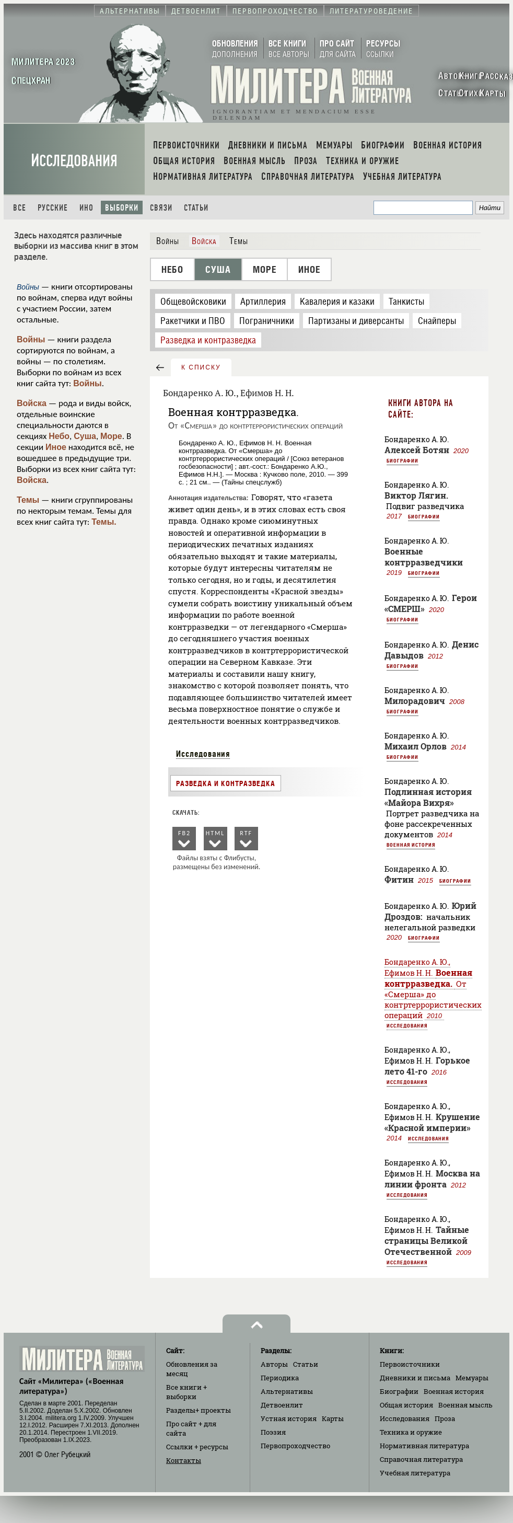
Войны (31, 339)
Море (111, 436)
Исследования (74, 160)
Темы (28, 499)
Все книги (186, 1391)
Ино (86, 207)
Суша (85, 436)
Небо (59, 436)
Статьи (196, 207)
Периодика (280, 1377)
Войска (31, 403)
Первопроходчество (295, 1445)
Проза (445, 1418)
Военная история (411, 844)
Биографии (402, 460)
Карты (333, 1418)
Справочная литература (421, 1459)
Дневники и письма (415, 1377)
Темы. (103, 521)
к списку (201, 367)
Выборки (121, 207)
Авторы (274, 1364)
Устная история (289, 1418)
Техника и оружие (411, 1432)
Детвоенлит (282, 1405)
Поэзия (273, 1432)
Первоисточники (410, 1364)
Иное (55, 447)
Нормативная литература (424, 1445)
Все (19, 207)
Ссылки (197, 1446)
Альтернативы (287, 1391)
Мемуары (472, 1377)
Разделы (198, 1410)
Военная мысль (465, 1405)
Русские (53, 207)
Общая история (406, 1405)
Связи (161, 207)
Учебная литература (415, 1473)
